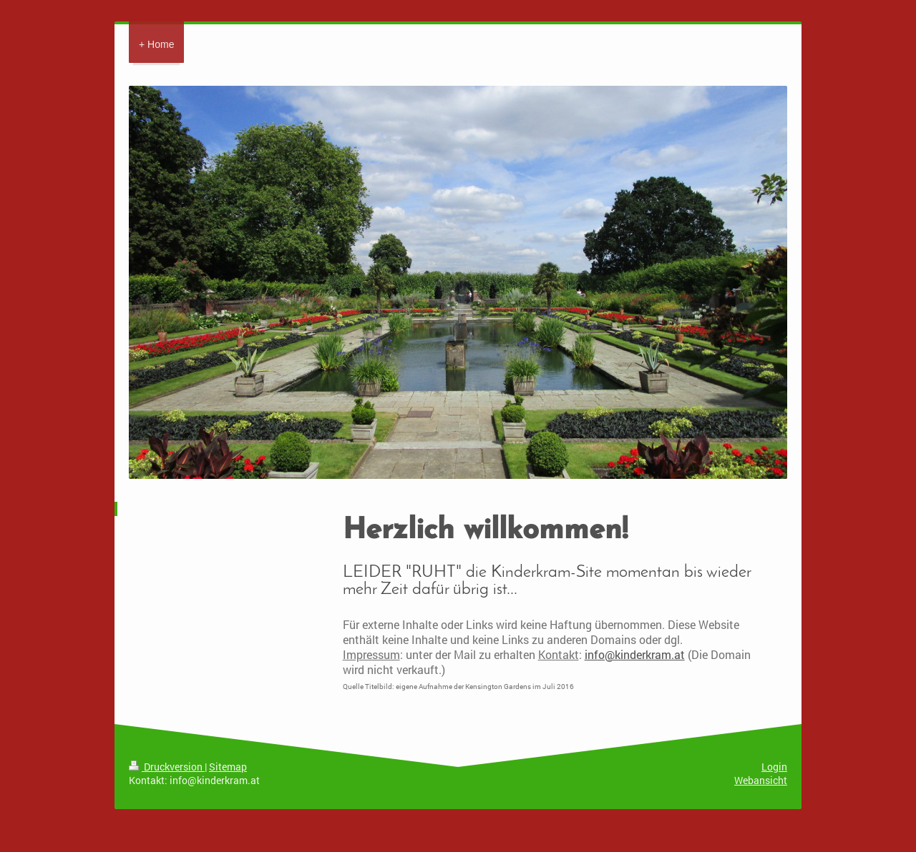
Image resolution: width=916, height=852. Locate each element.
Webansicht (760, 780)
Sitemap (228, 766)
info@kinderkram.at (635, 654)
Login (774, 766)
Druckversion (167, 766)
